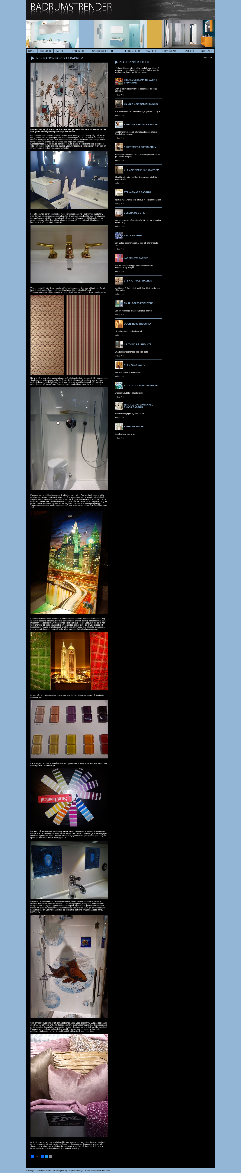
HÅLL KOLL (190, 51)
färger (60, 51)
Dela (35, 1156)
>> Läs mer (119, 95)
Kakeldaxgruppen (38, 763)
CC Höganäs (98, 378)
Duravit (84, 495)
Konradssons (40, 621)
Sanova (38, 216)
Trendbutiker (131, 51)
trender (45, 51)
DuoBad (34, 904)
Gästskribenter (102, 51)
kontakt (206, 51)
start (31, 51)
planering (77, 51)
